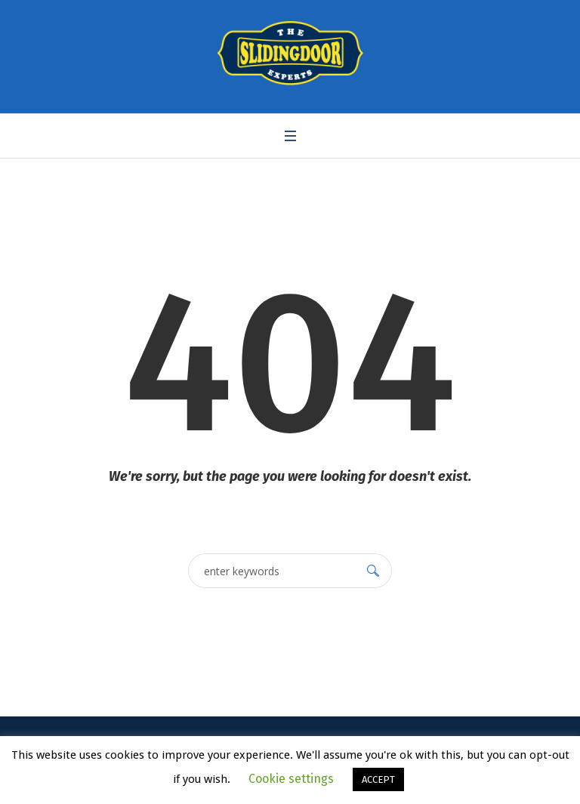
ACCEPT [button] (378, 779)
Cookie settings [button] (291, 779)
